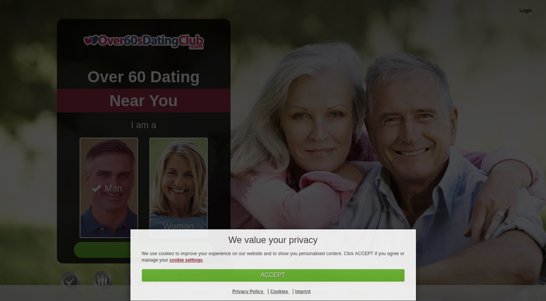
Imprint (303, 291)
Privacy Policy (248, 291)
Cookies (279, 291)
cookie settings (185, 260)
